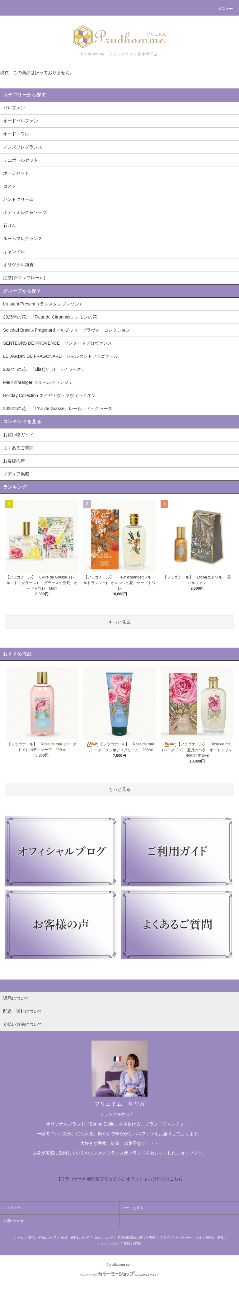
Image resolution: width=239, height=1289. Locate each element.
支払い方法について (42, 1237)
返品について (103, 1237)
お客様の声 (14, 460)
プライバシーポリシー (175, 1237)
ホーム (19, 1237)
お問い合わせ (13, 1221)
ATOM (137, 1243)
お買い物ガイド (18, 434)
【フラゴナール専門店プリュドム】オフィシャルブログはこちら (119, 1178)
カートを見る (133, 1208)
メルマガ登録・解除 (210, 1237)
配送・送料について (75, 1237)
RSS (127, 1243)
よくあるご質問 (18, 447)
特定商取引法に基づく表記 (136, 1237)
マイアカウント (15, 1208)
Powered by (119, 1275)
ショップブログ (108, 1243)
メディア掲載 (16, 473)
